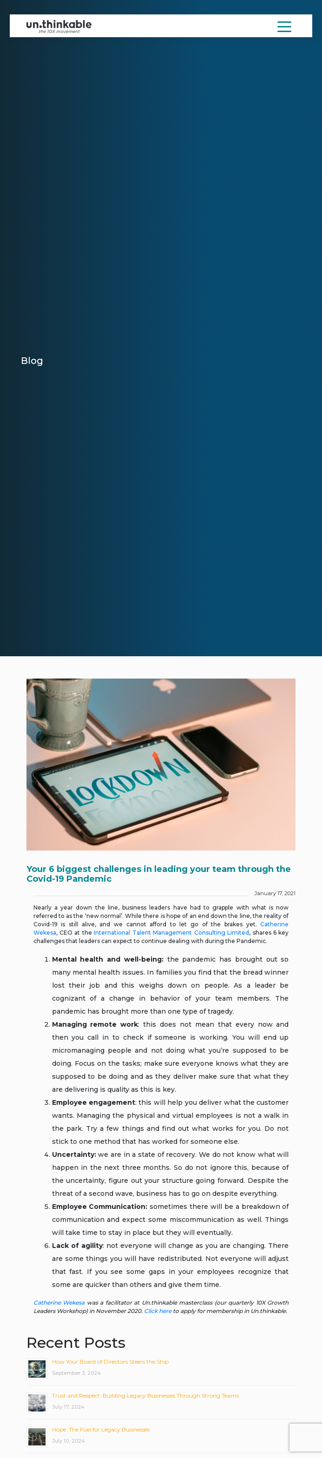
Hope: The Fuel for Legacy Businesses (101, 1429)
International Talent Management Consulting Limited (171, 932)
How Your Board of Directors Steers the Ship (110, 1361)
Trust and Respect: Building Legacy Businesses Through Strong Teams (145, 1395)
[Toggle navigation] (284, 25)
